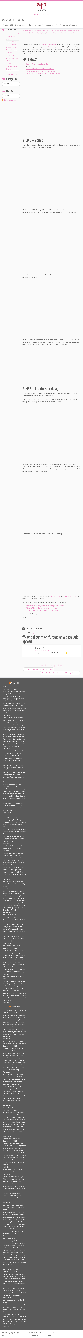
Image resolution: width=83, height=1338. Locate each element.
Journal (56, 30)
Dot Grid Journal (48, 30)
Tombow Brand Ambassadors (41, 25)
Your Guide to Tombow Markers (12, 815)
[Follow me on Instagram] (14, 20)
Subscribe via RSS (10, 100)
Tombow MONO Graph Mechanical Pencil (58, 33)
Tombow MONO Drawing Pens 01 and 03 (40, 71)
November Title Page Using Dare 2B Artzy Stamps (60, 673)
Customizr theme (46, 1335)
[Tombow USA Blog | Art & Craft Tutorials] (41, 7)
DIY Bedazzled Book (9, 976)
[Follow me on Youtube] (20, 20)
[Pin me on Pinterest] (23, 20)
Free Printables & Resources (67, 25)
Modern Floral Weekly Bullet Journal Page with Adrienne (45, 606)
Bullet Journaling (37, 30)
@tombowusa (56, 596)
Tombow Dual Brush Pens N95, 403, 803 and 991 (43, 73)
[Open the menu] (79, 20)
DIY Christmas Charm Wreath (11, 946)
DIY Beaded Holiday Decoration (12, 915)
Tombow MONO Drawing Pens (35, 33)
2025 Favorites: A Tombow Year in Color (12, 36)
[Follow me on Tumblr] (17, 20)
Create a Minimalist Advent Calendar (12, 66)
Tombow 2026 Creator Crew (14, 25)
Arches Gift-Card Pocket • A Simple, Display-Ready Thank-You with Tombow (12, 47)
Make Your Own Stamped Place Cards (39, 669)
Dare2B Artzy (47, 47)
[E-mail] (4, 20)
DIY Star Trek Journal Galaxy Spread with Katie (42, 610)
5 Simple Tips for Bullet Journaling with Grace (41, 608)
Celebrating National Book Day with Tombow (12, 58)
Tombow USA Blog (15, 683)
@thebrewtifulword (49, 44)
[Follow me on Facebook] (11, 20)
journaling (63, 30)
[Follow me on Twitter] (7, 20)
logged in (34, 633)
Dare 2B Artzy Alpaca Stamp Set (37, 64)
